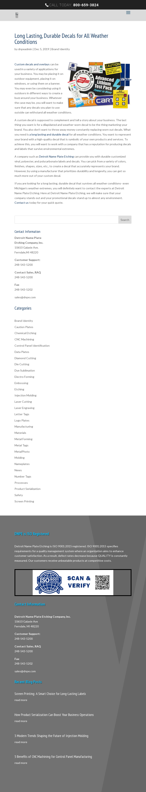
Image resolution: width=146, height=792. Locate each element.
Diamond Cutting (25, 358)
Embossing (21, 383)
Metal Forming (23, 439)
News (18, 470)
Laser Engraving (24, 408)
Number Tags (23, 476)
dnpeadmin (25, 49)
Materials (20, 432)
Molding (20, 457)
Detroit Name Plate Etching (56, 156)
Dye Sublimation (25, 370)
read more (21, 700)
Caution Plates (24, 327)
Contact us (22, 202)
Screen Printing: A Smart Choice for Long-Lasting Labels (50, 693)
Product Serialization (28, 488)
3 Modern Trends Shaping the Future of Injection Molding (51, 735)
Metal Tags (21, 445)
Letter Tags (22, 414)
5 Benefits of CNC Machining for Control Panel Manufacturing (53, 756)
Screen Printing (24, 501)
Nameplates (22, 464)
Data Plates (22, 352)
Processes (21, 482)
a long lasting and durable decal (49, 134)
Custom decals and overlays (32, 64)
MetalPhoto (22, 451)
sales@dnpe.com (25, 297)
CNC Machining (24, 339)
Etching (19, 389)
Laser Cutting (23, 401)
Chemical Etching (25, 333)
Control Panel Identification (32, 345)
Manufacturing (24, 426)
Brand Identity (60, 49)
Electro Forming (24, 376)
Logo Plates (22, 420)
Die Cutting (22, 364)
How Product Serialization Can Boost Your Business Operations (54, 714)
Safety (19, 495)
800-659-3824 (86, 5)
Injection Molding (25, 395)
